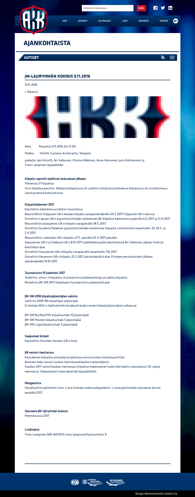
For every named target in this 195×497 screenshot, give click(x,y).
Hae (141, 8)
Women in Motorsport (115, 482)
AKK (64, 20)
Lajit (125, 20)
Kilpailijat (104, 20)
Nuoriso (144, 20)
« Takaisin (31, 92)
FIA (75, 482)
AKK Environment (93, 482)
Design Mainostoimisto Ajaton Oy (156, 494)
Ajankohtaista (47, 43)
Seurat (164, 20)
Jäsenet (82, 20)
